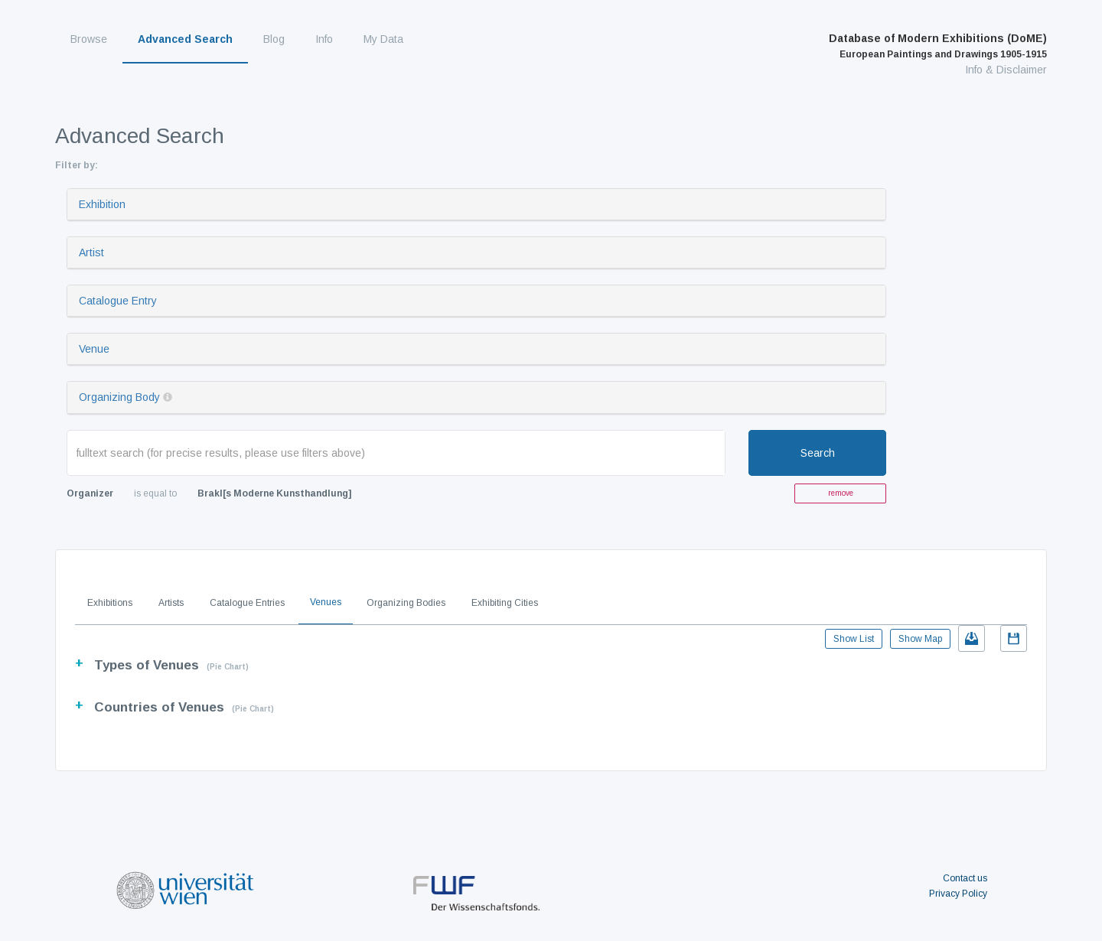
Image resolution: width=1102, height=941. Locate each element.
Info (324, 39)
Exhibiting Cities (504, 602)
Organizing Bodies (406, 602)
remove (840, 493)
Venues (325, 602)
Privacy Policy (958, 893)
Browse (88, 39)
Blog (274, 39)
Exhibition (102, 204)
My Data (383, 39)
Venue (94, 349)
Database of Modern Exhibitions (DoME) (938, 46)
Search (817, 453)
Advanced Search (185, 39)
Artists (171, 602)
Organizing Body (119, 397)
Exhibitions (109, 602)
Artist (91, 252)
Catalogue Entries (247, 602)
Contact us (965, 878)
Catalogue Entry (118, 301)
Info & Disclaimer (1006, 69)
